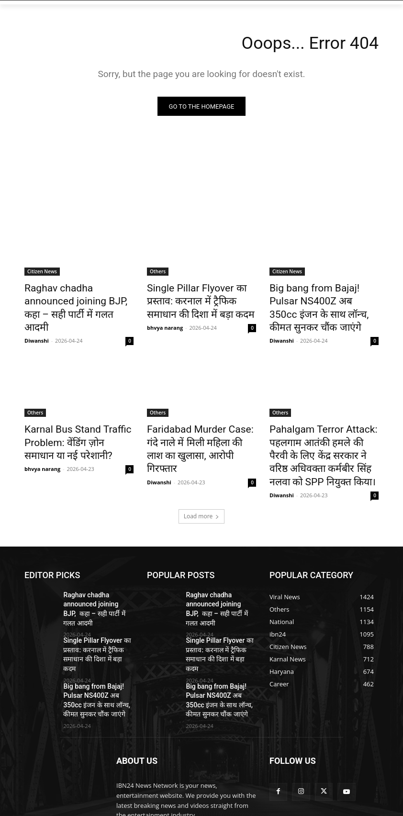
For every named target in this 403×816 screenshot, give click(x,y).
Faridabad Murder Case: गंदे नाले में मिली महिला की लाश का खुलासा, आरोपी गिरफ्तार (196, 420)
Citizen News (42, 272)
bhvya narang (165, 321)
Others (158, 272)
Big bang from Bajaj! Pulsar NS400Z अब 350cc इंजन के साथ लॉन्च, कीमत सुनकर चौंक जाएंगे (322, 299)
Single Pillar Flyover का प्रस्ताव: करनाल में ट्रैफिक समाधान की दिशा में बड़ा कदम (200, 299)
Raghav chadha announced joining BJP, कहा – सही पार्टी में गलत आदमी (74, 299)
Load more (202, 485)
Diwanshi (36, 321)
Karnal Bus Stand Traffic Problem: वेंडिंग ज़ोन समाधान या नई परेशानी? (78, 420)
